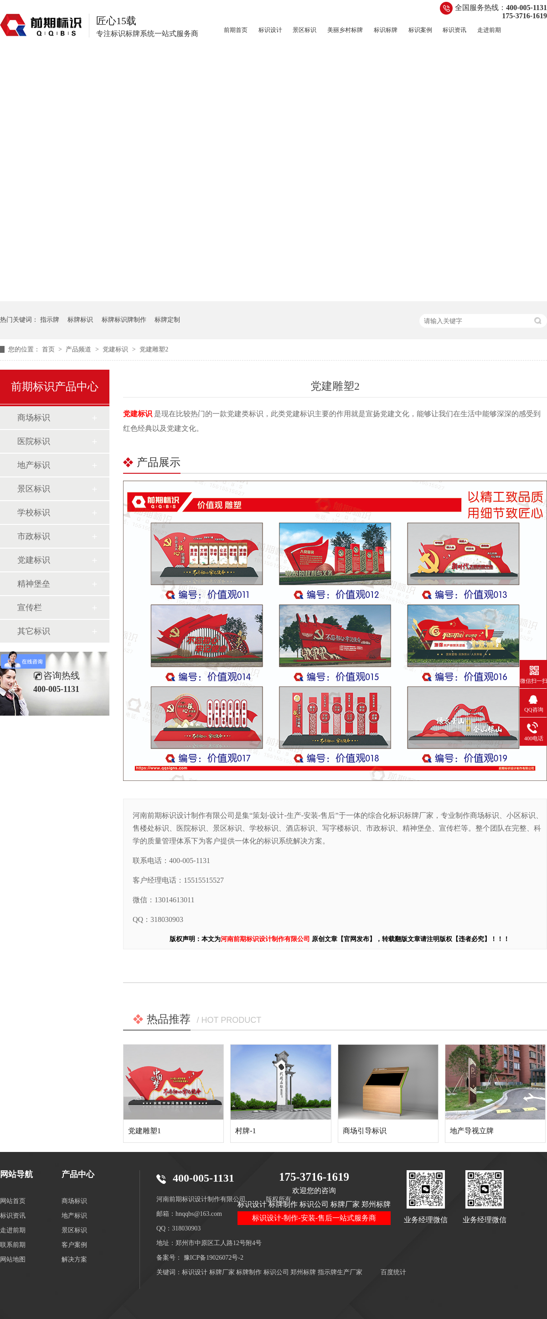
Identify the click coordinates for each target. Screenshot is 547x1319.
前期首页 (236, 29)
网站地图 (13, 1259)
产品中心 (78, 1174)
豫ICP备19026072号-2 (213, 1257)
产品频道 (79, 349)
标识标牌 (385, 29)
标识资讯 (454, 29)
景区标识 (304, 29)
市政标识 (33, 536)
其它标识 (33, 631)
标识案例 (420, 29)
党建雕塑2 (153, 349)
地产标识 (33, 465)
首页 (49, 349)
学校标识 (33, 512)
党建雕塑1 (144, 1131)
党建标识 (116, 349)
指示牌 (49, 319)
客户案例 (74, 1244)
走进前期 (489, 29)
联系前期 (13, 1244)
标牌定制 (167, 319)
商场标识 (33, 417)
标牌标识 (80, 319)
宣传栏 (29, 607)
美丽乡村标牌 (345, 29)
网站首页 (13, 1201)
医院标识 (33, 441)
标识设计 (270, 29)
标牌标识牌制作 (124, 319)
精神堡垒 (33, 583)
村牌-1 (245, 1131)
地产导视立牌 (472, 1131)
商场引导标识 (365, 1131)
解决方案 (74, 1259)
